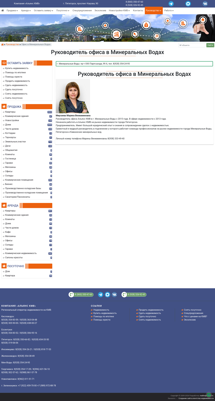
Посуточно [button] (63, 10)
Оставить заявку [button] (44, 10)
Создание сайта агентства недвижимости (196, 398)
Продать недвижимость (151, 310)
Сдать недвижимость (150, 313)
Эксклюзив (100, 10)
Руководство (12, 44)
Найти (210, 45)
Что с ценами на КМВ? (195, 316)
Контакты (138, 10)
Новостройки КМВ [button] (119, 10)
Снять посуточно (192, 310)
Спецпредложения (82, 10)
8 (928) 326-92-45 (134, 5)
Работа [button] (169, 10)
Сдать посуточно (147, 316)
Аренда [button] (26, 10)
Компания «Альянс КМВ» (27, 3)
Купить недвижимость (105, 313)
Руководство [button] (154, 10)
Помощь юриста (101, 319)
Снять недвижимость (150, 319)
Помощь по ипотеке (103, 316)
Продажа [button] (12, 10)
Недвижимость (101, 310)
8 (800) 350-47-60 (134, 2)
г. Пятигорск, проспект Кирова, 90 (80, 3)
